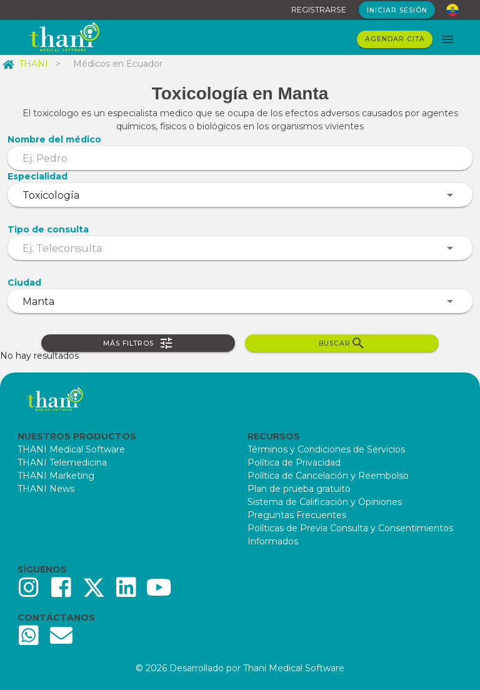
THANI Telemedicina (62, 462)
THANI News (46, 488)
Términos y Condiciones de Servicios (326, 449)
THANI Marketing (56, 475)
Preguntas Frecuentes (297, 515)
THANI (25, 63)
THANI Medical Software (71, 449)
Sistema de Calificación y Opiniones (325, 502)
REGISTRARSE (318, 9)
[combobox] (240, 195)
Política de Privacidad (294, 462)
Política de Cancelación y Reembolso (328, 475)
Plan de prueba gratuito (299, 488)
